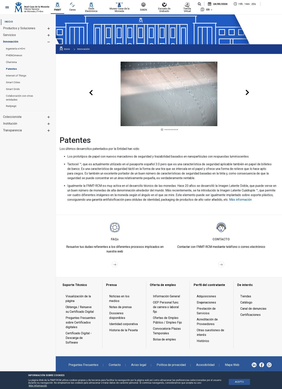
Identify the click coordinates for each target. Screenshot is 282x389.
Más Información (38, 385)
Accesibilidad (205, 365)
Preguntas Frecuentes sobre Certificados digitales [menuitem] (80, 322)
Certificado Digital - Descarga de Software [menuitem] (79, 337)
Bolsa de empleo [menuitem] (164, 339)
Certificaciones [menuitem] (250, 315)
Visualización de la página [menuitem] (78, 298)
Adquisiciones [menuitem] (206, 296)
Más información (240, 199)
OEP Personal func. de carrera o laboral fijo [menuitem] (166, 307)
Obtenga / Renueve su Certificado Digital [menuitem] (80, 309)
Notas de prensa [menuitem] (120, 307)
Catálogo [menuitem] (246, 302)
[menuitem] (9, 21)
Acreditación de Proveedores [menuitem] (207, 322)
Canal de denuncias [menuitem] (253, 308)
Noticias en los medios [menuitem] (119, 298)
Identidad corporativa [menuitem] (123, 324)
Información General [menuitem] (166, 296)
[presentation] (91, 92)
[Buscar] (199, 4)
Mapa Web (232, 365)
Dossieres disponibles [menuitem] (117, 315)
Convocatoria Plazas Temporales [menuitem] (167, 331)
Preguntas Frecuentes (83, 365)
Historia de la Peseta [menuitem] (123, 330)
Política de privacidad (171, 365)
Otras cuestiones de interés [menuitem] (210, 332)
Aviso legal (138, 365)
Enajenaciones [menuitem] (206, 302)
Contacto (115, 365)
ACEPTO (239, 382)
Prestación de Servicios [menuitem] (206, 311)
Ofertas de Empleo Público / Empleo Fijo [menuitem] (167, 320)
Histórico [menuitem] (203, 341)
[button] (48, 28)
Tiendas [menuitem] (245, 296)
